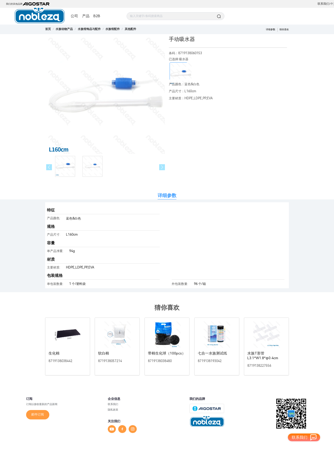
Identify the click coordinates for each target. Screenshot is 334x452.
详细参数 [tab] (167, 195)
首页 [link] (48, 29)
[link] (64, 29)
